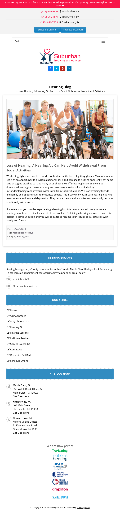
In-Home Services (20, 338)
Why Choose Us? (19, 321)
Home (13, 310)
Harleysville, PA (69, 16)
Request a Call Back (21, 355)
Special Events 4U (20, 343)
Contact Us (16, 349)
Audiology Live (83, 507)
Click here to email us (24, 286)
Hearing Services (19, 332)
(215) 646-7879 (49, 11)
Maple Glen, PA (69, 11)
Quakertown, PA (69, 22)
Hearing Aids (17, 327)
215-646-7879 (21, 278)
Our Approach (18, 315)
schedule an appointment (24, 272)
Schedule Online (47, 29)
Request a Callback (73, 29)
